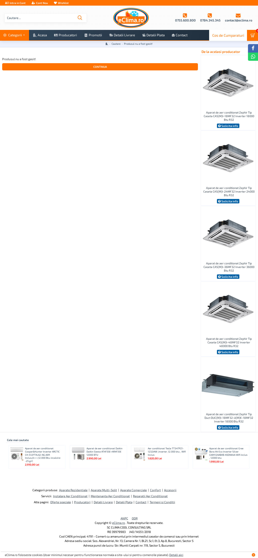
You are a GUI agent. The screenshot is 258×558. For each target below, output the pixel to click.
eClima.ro (118, 523)
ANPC (124, 518)
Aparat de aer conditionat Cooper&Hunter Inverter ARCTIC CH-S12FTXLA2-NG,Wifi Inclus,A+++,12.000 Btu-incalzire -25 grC (42, 454)
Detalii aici (176, 555)
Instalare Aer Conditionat (70, 496)
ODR (135, 518)
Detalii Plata (124, 502)
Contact (141, 502)
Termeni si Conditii (162, 502)
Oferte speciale (60, 502)
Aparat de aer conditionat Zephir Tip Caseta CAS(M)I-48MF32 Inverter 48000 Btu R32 (229, 342)
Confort (155, 490)
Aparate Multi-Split (104, 490)
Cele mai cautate (18, 440)
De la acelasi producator (221, 52)
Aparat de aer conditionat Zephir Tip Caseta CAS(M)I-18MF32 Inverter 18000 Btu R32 (229, 116)
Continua (100, 66)
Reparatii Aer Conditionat (150, 496)
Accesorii (170, 490)
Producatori (82, 502)
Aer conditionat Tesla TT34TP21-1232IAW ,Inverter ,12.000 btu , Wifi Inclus (167, 451)
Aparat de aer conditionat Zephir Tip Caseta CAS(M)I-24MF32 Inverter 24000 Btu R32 (229, 191)
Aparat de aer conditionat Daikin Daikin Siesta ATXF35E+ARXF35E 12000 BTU (104, 451)
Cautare (116, 43)
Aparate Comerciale (133, 490)
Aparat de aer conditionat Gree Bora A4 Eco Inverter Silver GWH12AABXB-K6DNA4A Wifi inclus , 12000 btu (228, 453)
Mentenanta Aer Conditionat (110, 496)
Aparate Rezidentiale (73, 490)
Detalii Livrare (103, 502)
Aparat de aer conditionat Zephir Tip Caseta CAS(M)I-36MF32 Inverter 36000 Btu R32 (229, 267)
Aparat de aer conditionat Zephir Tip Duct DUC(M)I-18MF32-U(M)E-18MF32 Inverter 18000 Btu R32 (229, 417)
